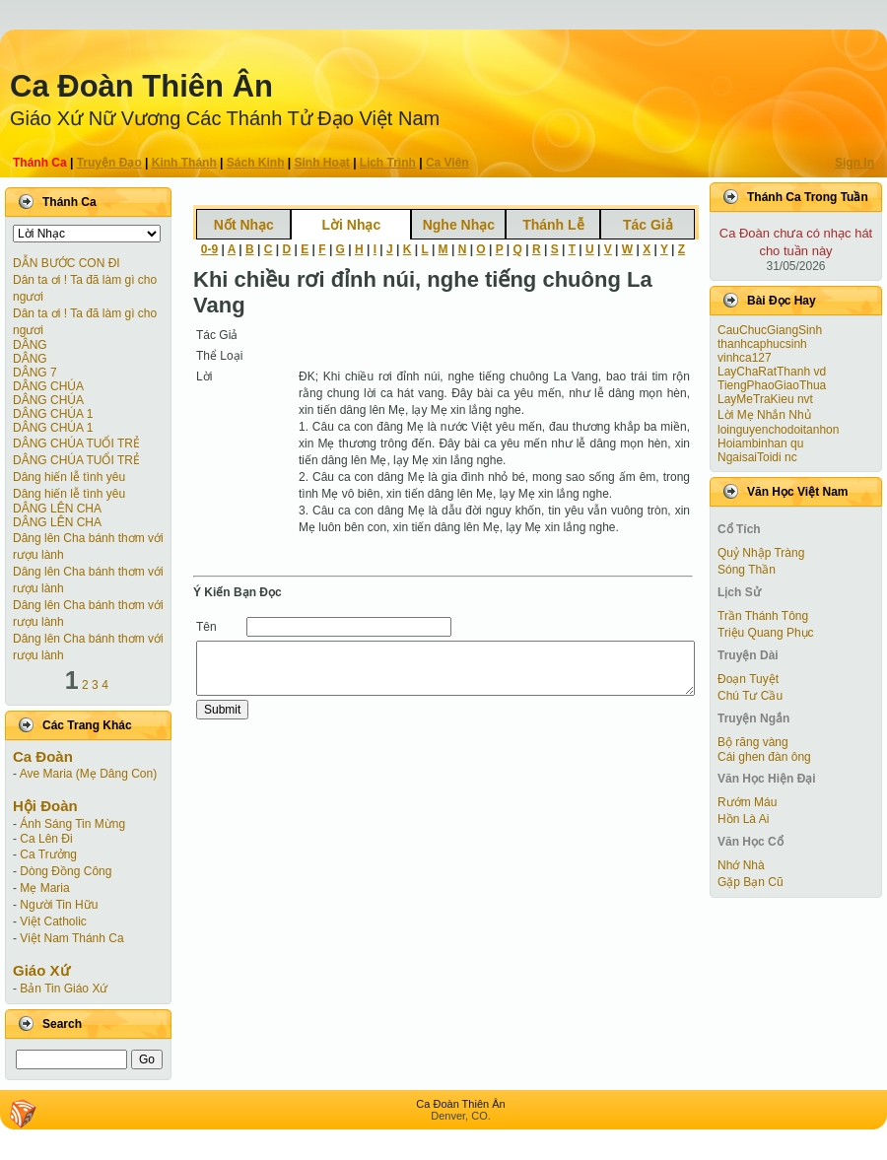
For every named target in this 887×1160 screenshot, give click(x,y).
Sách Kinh (256, 163)
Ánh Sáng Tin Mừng (72, 824)
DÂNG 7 (35, 372)
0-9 (209, 249)
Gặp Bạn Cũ (750, 882)
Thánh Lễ (552, 225)
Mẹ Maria (44, 888)
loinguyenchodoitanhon (778, 430)
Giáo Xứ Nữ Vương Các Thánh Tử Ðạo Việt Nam (225, 118)
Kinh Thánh (184, 163)
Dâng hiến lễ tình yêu (69, 477)
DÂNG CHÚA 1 (53, 414)
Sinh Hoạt (322, 163)
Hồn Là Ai (743, 819)
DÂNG (30, 345)
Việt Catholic (53, 921)
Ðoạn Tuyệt (748, 679)
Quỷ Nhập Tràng (760, 553)
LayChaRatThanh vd (771, 371)
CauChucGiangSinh (769, 330)
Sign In (854, 163)
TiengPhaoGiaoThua (771, 385)
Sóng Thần (746, 570)
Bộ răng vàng (752, 742)
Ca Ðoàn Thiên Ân (141, 86)
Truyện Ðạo (109, 163)
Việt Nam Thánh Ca (71, 938)
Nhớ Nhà (741, 865)
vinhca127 (744, 358)
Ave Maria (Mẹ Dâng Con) (89, 774)
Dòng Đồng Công (65, 871)
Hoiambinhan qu (760, 443)
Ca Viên (447, 163)
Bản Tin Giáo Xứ (63, 988)
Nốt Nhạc (244, 225)
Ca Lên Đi (46, 839)
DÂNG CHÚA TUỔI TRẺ (76, 443)
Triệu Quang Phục (765, 633)
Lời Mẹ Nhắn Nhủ (764, 415)
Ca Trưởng (48, 854)
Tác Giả (648, 225)
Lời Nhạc (350, 225)
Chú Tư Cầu (750, 696)
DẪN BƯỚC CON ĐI (66, 263)
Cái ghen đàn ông (764, 757)
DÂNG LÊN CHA (57, 508)
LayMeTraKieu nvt (765, 399)
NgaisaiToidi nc (757, 457)
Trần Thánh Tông (762, 616)
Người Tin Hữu (59, 905)
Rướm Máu (747, 802)
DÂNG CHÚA (48, 386)
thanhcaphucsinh (762, 344)
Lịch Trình (388, 163)
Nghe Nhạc (459, 225)
